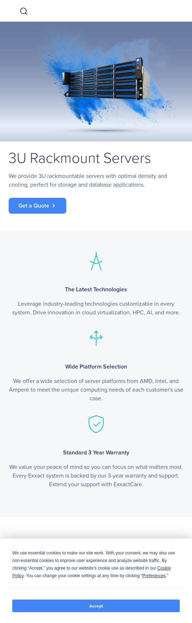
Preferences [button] (154, 575)
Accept (96, 606)
